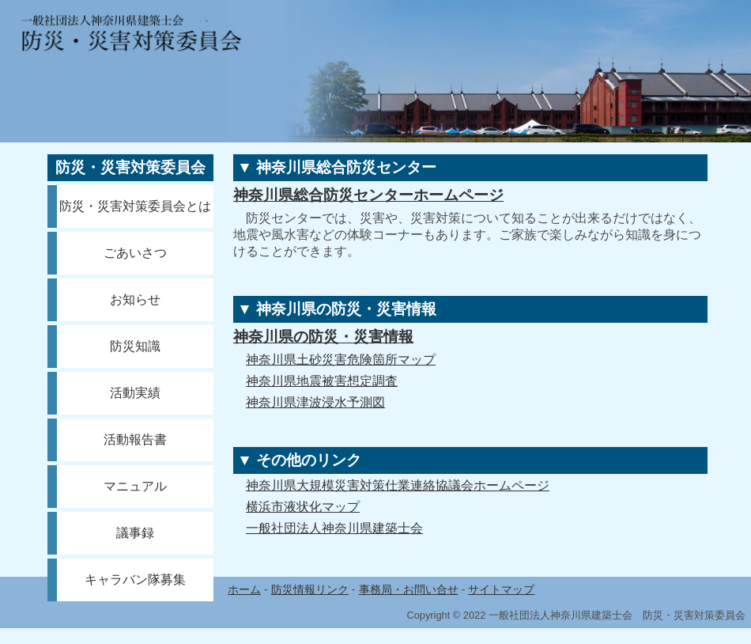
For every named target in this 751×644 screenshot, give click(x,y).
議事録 (135, 533)
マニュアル (135, 486)
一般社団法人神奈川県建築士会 (334, 528)
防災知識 (135, 346)
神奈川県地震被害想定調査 (322, 381)
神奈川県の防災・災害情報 (323, 336)
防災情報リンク (310, 589)
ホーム (244, 589)
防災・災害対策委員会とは (135, 206)
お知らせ (135, 299)
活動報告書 (135, 439)
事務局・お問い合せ (409, 589)
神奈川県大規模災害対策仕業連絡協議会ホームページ (397, 485)
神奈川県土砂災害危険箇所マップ (341, 359)
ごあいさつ (135, 252)
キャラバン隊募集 (135, 579)
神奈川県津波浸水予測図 (315, 402)
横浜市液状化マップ (303, 506)
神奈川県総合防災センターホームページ (368, 195)
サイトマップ (501, 589)
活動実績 (135, 393)
